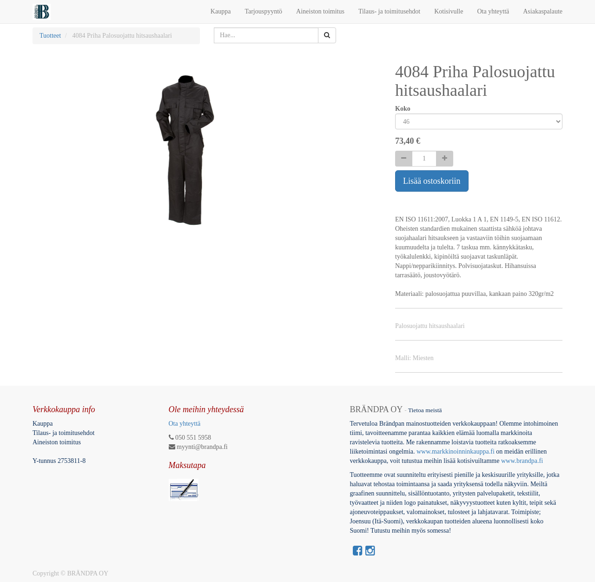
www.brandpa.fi (523, 460)
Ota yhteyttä (185, 423)
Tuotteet (50, 35)
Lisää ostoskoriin (432, 181)
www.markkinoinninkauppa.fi (455, 451)
